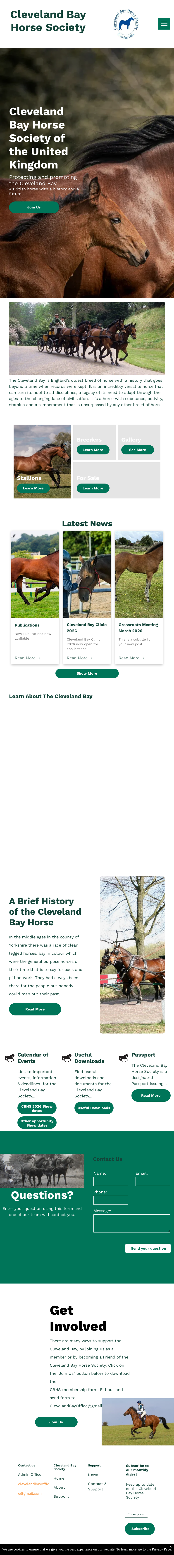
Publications (27, 625)
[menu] (164, 24)
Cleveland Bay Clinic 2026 (87, 627)
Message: (102, 1210)
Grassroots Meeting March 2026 (138, 627)
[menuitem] (70, 1478)
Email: (142, 1173)
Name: (99, 1173)
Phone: (100, 1192)
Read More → (28, 657)
